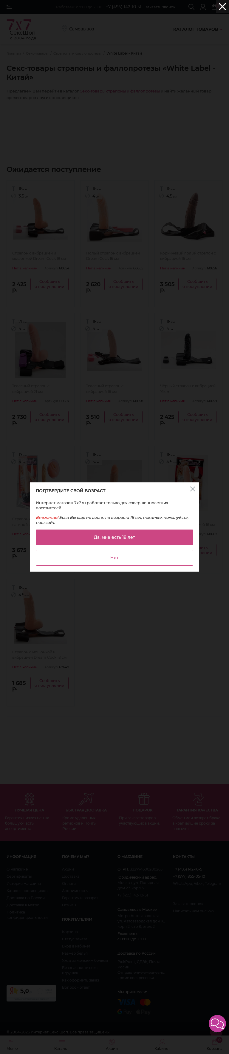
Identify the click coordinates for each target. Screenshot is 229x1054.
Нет (114, 557)
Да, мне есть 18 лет (114, 537)
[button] (217, 1023)
